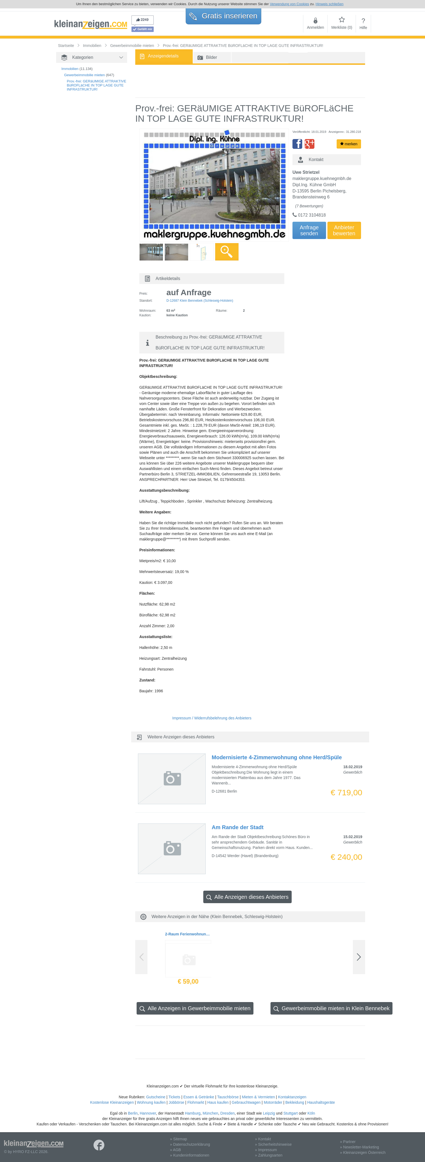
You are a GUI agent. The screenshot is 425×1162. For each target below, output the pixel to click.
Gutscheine (155, 1097)
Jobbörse (176, 1102)
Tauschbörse (228, 1097)
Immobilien (70, 69)
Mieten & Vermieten (258, 1097)
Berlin (133, 1113)
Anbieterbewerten (344, 230)
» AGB (175, 1150)
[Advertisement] (83, 188)
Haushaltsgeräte (321, 1102)
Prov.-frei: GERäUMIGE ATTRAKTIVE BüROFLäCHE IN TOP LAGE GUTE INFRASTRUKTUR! (96, 85)
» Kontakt (263, 1139)
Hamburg (193, 1113)
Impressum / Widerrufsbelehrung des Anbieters (212, 718)
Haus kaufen (218, 1102)
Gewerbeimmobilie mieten (84, 75)
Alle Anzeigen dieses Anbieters (247, 897)
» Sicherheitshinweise (273, 1144)
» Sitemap (178, 1139)
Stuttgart (291, 1113)
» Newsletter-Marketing (359, 1147)
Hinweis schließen (329, 4)
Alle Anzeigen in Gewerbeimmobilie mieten (195, 1008)
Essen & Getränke (198, 1097)
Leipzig (269, 1113)
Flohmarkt (195, 1102)
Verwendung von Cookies (289, 4)
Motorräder (273, 1102)
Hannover (148, 1113)
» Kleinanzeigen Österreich (362, 1152)
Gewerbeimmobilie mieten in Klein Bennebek (331, 1008)
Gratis (223, 16)
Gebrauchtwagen (246, 1102)
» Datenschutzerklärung (190, 1144)
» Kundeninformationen (189, 1155)
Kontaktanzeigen (292, 1097)
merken (349, 144)
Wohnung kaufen (151, 1102)
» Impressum (266, 1150)
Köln (311, 1113)
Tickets (174, 1097)
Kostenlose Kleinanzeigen (112, 1102)
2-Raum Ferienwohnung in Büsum (188, 934)
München (210, 1113)
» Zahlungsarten (268, 1155)
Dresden (227, 1113)
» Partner (348, 1142)
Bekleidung (294, 1102)
